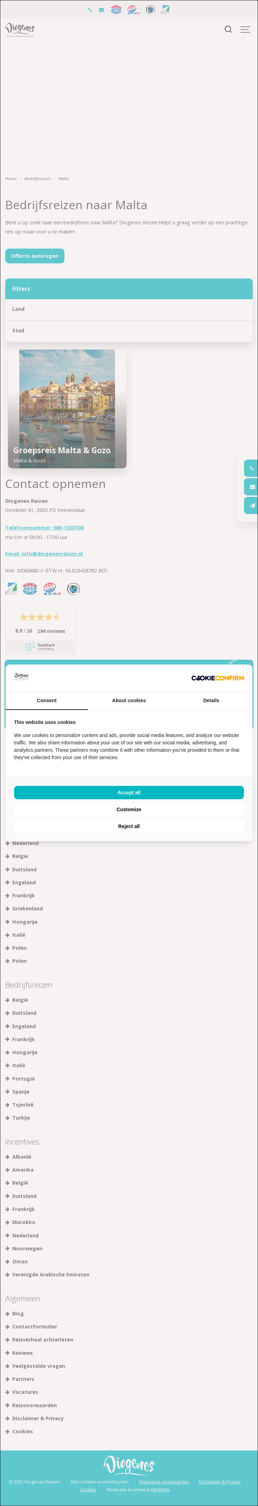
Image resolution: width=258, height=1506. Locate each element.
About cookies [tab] (129, 700)
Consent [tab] (46, 700)
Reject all (129, 826)
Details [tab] (211, 700)
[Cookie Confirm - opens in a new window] (217, 677)
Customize (129, 809)
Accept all (129, 792)
